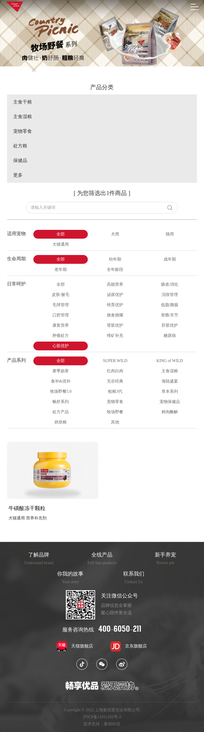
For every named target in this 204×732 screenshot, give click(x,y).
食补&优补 (61, 381)
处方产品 (60, 412)
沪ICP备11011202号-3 (102, 717)
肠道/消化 (170, 284)
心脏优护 (60, 346)
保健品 (20, 160)
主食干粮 (22, 102)
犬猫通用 (60, 244)
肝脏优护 (170, 325)
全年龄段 (115, 269)
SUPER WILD (115, 361)
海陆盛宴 (170, 381)
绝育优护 (115, 305)
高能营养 (115, 284)
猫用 (170, 234)
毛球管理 (60, 305)
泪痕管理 (170, 294)
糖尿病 (170, 335)
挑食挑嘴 (115, 315)
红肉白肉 (115, 371)
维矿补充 (115, 335)
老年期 (60, 269)
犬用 (115, 234)
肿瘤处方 (60, 335)
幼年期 (115, 259)
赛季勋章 (60, 371)
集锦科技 (112, 724)
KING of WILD (170, 361)
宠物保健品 (170, 401)
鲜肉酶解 (170, 412)
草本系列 (170, 391)
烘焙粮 (60, 422)
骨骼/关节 (170, 315)
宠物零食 (22, 131)
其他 (115, 422)
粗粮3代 (115, 391)
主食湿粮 (22, 116)
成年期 (170, 259)
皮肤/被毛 (60, 294)
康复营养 (60, 325)
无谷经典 (115, 381)
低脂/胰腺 (170, 305)
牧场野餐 (115, 412)
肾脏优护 (115, 325)
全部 (60, 234)
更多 (18, 175)
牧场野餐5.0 (61, 391)
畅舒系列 (60, 401)
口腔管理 (60, 315)
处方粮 (20, 146)
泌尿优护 (115, 294)
